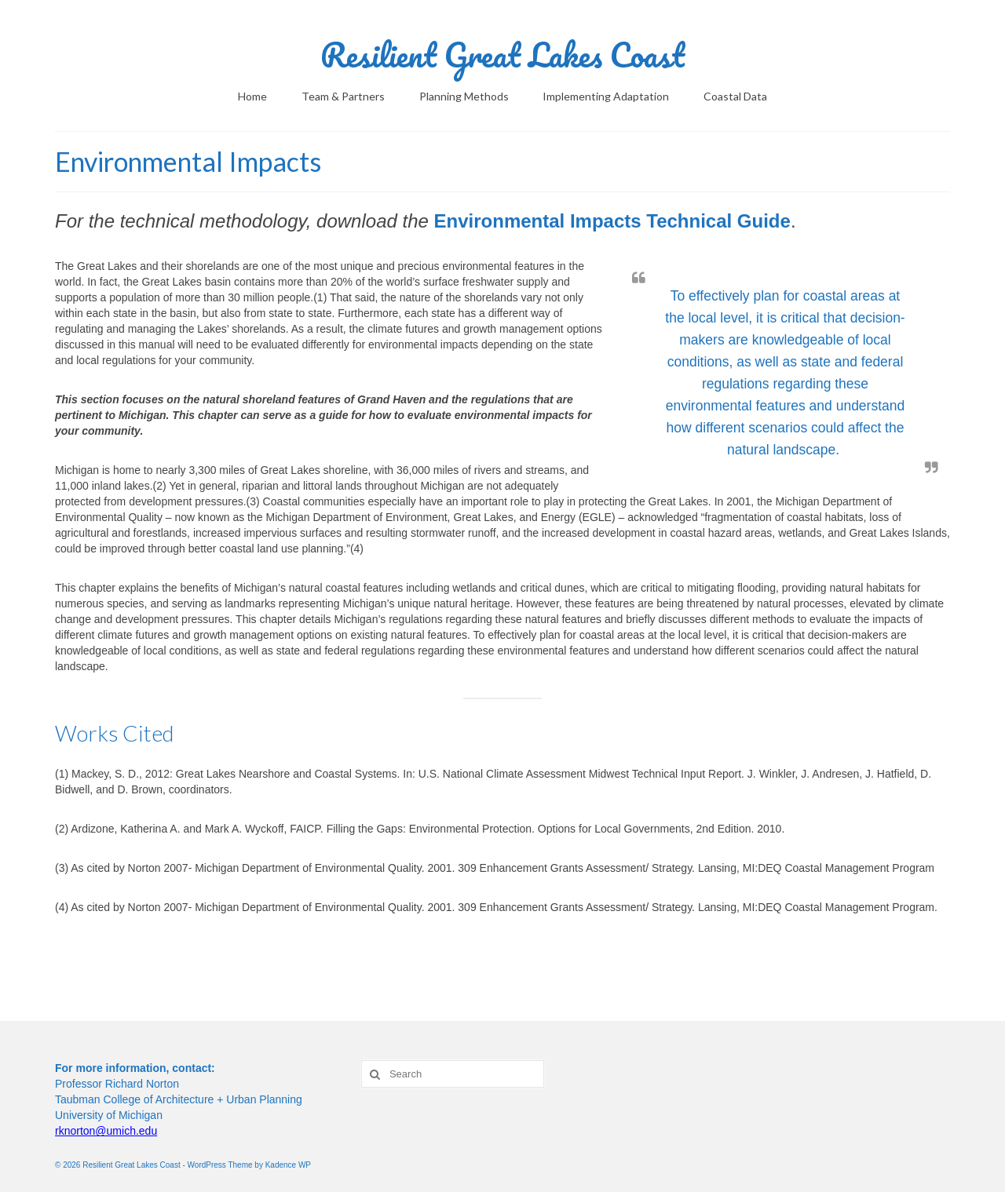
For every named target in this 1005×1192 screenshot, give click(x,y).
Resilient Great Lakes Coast (502, 54)
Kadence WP (288, 1165)
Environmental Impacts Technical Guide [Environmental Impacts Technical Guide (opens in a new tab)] (612, 220)
